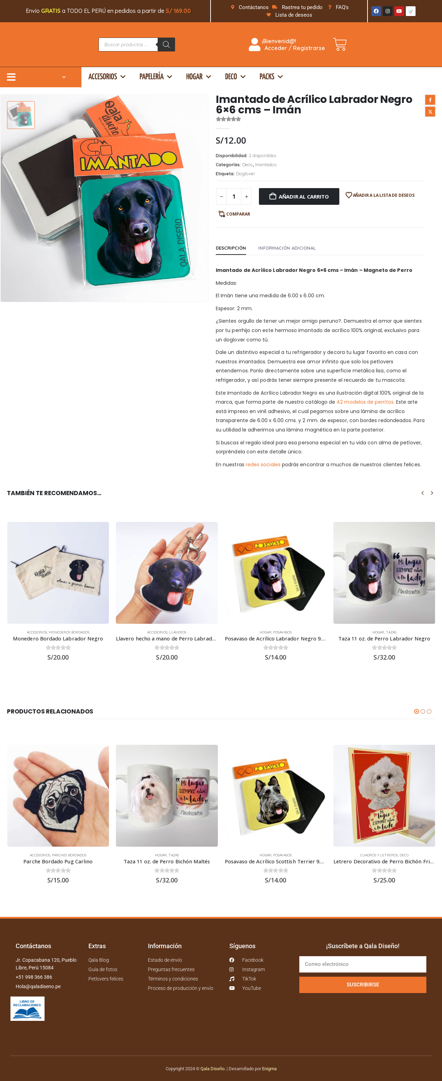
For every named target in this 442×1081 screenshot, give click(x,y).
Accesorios (107, 77)
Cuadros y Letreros (379, 853)
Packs (271, 77)
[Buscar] (166, 44)
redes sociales (263, 464)
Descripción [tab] (231, 248)
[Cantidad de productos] (234, 196)
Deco (235, 77)
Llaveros (177, 632)
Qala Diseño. (213, 1064)
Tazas (391, 632)
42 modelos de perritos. (366, 401)
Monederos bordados (69, 632)
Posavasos (282, 632)
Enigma (269, 1064)
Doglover (245, 173)
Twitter (430, 111)
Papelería (156, 77)
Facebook (430, 99)
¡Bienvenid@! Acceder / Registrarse (287, 44)
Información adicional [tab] (287, 248)
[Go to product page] (58, 573)
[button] (422, 493)
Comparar (238, 214)
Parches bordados (69, 853)
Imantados (265, 164)
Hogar (198, 77)
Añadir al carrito (304, 196)
